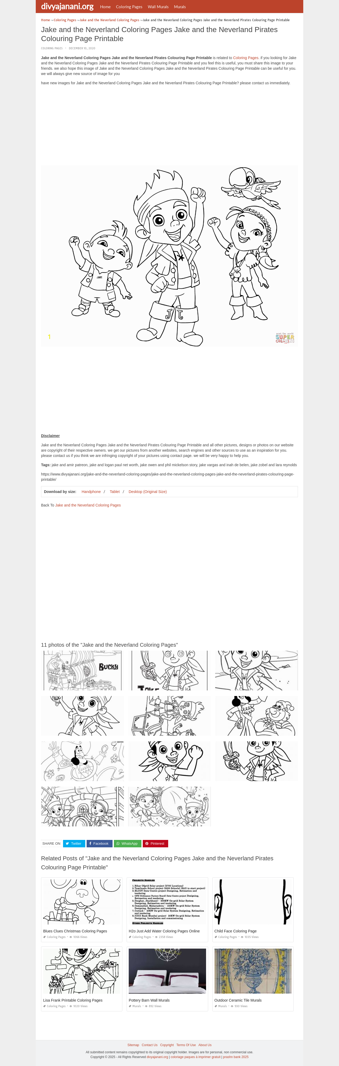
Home (105, 6)
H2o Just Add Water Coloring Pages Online (164, 931)
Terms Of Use (186, 1045)
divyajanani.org (67, 6)
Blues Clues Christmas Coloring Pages (75, 931)
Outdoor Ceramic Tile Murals (238, 1000)
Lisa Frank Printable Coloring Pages (72, 1000)
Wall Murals (158, 6)
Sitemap (133, 1045)
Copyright (167, 1045)
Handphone (91, 492)
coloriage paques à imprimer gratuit (195, 1057)
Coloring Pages (129, 6)
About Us (204, 1045)
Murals (180, 6)
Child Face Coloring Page (236, 931)
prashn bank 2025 (235, 1057)
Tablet (114, 492)
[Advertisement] (169, 127)
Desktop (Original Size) (148, 492)
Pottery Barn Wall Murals (149, 1000)
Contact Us (149, 1045)
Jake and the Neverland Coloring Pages (88, 505)
